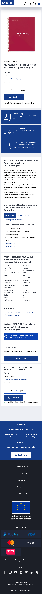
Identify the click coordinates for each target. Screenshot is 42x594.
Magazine (21, 487)
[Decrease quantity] (6, 90)
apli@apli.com (10, 243)
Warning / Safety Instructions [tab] (14, 220)
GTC (17, 590)
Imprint (13, 590)
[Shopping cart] (34, 3)
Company (21, 466)
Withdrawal (23, 590)
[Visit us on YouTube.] (15, 572)
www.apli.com (10, 246)
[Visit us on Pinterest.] (21, 572)
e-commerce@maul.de (26, 147)
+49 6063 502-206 (21, 429)
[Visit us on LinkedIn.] (32, 572)
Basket (13, 97)
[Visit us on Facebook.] (5, 572)
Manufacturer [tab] (9, 215)
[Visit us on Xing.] (37, 572)
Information (21, 480)
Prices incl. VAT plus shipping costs (14, 79)
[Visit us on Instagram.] (10, 572)
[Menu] (39, 3)
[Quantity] (12, 90)
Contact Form (21, 455)
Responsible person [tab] (24, 215)
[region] (21, 34)
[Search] (30, 3)
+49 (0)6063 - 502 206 (26, 145)
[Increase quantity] (17, 90)
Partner (21, 494)
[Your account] (25, 3)
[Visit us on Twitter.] (26, 572)
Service (21, 473)
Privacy (29, 590)
